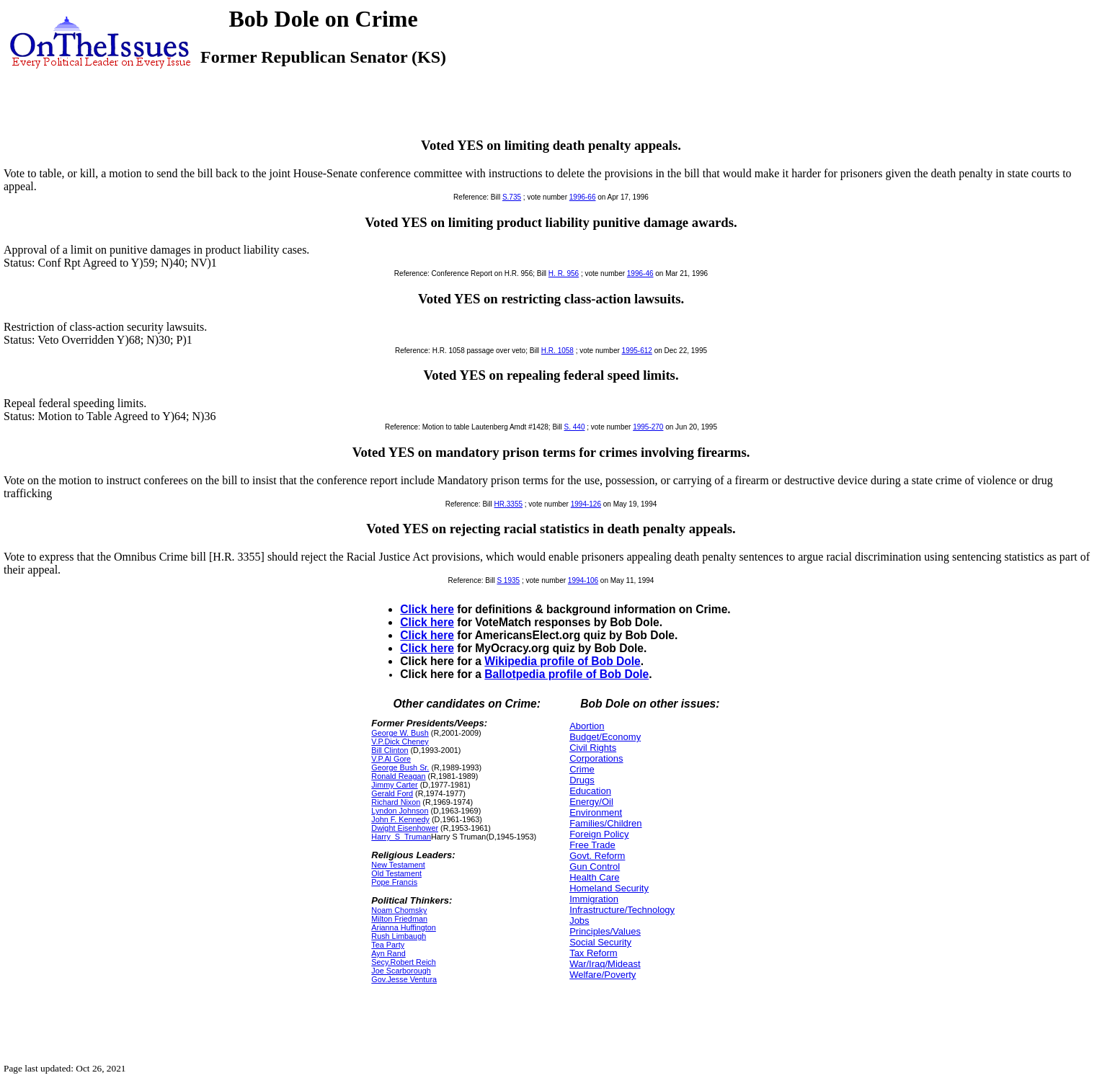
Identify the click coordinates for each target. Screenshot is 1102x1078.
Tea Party (387, 944)
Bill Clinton (389, 750)
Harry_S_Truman (401, 836)
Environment (595, 812)
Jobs (579, 920)
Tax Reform (593, 953)
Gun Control (594, 866)
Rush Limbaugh (398, 936)
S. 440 (574, 427)
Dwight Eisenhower (404, 828)
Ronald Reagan (398, 776)
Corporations (596, 758)
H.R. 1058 (557, 351)
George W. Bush (399, 733)
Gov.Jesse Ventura (404, 979)
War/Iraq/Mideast (605, 963)
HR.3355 (508, 504)
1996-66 (582, 197)
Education (590, 790)
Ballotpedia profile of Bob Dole (566, 674)
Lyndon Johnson (399, 810)
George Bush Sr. (400, 767)
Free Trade (592, 844)
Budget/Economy (605, 736)
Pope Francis (394, 882)
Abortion (586, 726)
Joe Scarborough (400, 970)
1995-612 (637, 351)
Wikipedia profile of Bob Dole (562, 661)
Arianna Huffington (403, 927)
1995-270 (648, 427)
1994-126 (586, 504)
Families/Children (605, 823)
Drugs (582, 780)
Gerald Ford (392, 793)
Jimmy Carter (394, 784)
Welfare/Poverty (602, 974)
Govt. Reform (597, 855)
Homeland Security (609, 888)
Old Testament (396, 873)
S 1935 (508, 580)
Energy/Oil (591, 801)
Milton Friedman (399, 918)
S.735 (511, 197)
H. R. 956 (563, 273)
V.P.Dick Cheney (399, 741)
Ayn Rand (388, 953)
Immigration (593, 899)
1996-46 (640, 273)
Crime (582, 769)
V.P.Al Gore (391, 758)
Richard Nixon (395, 802)
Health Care (594, 877)
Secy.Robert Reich (403, 962)
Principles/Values (605, 931)
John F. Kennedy (400, 819)
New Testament (398, 864)
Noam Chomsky (399, 910)
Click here (427, 609)
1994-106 (583, 580)
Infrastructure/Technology (622, 909)
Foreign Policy (598, 834)
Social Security (600, 942)
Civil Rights (592, 747)
